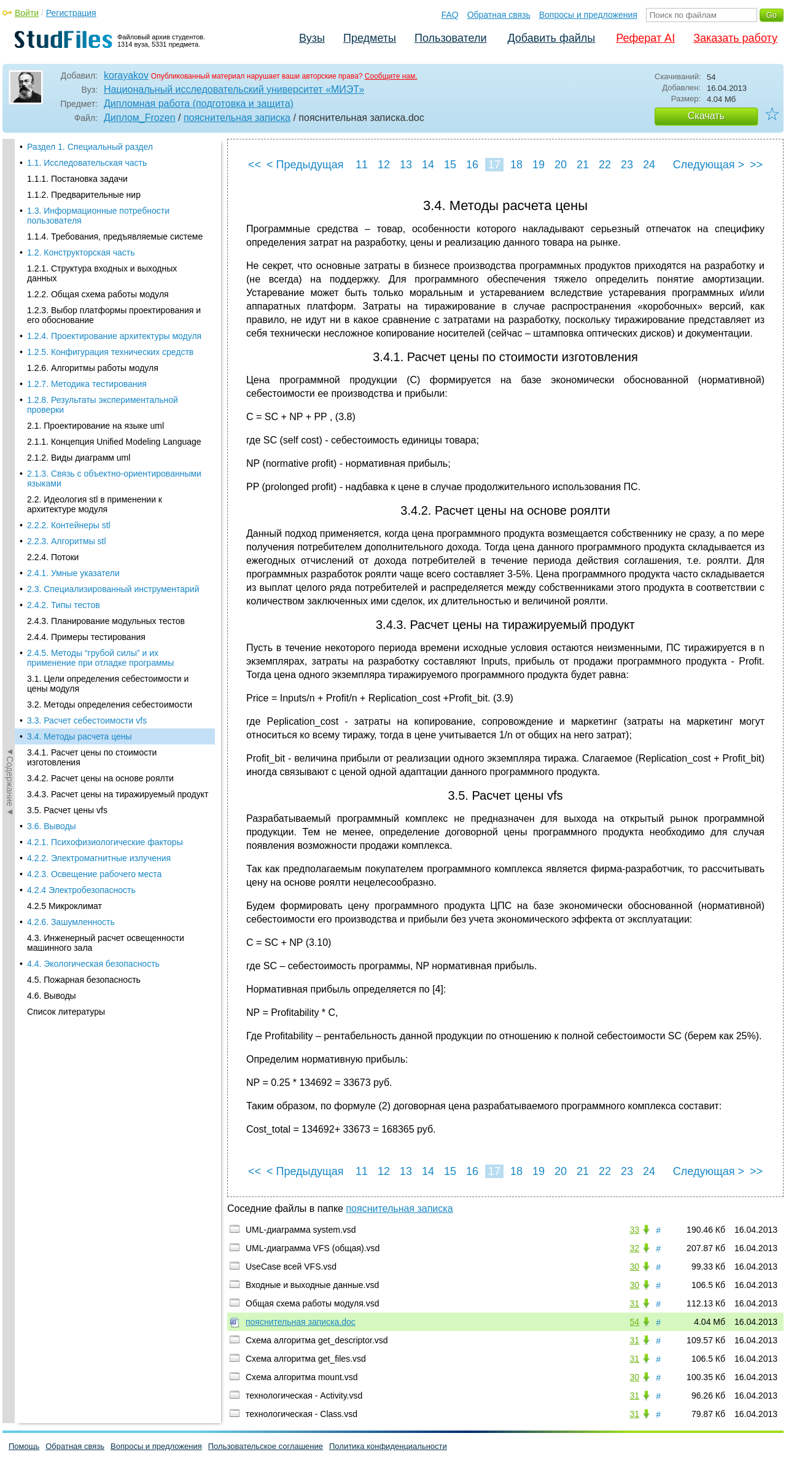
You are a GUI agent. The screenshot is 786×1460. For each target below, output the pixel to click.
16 (472, 164)
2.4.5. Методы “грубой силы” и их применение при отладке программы (100, 207)
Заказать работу (735, 38)
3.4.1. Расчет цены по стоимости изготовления (92, 306)
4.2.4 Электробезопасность (81, 439)
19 (538, 164)
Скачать (706, 116)
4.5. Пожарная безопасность (84, 529)
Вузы (312, 38)
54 (634, 1322)
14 (428, 164)
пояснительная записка (237, 117)
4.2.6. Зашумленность (71, 471)
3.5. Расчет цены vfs (67, 359)
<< (254, 164)
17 (494, 164)
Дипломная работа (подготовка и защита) (199, 103)
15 (450, 164)
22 (605, 164)
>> (756, 164)
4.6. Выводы (51, 545)
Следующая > (708, 164)
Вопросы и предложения (588, 15)
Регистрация (71, 13)
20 (560, 164)
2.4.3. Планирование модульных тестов (106, 170)
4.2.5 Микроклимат (64, 455)
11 (362, 164)
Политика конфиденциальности (388, 1446)
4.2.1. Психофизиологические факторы (105, 391)
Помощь (24, 1446)
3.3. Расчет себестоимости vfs (87, 270)
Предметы (369, 38)
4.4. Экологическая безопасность (93, 513)
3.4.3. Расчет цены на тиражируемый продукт (117, 343)
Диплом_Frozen (140, 117)
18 (516, 164)
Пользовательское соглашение (265, 1446)
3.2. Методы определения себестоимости (109, 254)
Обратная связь (499, 15)
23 (627, 164)
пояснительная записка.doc (301, 1322)
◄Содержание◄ (10, 354)
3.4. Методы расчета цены (79, 286)
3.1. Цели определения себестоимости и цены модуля (108, 233)
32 (634, 1248)
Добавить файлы (551, 38)
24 (649, 164)
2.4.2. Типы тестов (63, 154)
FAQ (450, 15)
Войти (27, 13)
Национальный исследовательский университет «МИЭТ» (234, 89)
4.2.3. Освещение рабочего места (94, 423)
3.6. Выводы (51, 375)
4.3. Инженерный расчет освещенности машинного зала (105, 492)
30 (634, 1266)
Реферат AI (645, 38)
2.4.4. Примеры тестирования (86, 186)
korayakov (126, 75)
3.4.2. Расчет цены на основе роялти (100, 327)
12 (384, 164)
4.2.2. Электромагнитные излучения (99, 407)
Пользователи (450, 38)
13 (406, 164)
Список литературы (66, 561)
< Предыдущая (305, 164)
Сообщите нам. (391, 76)
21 (583, 164)
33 (634, 1230)
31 (634, 1303)
